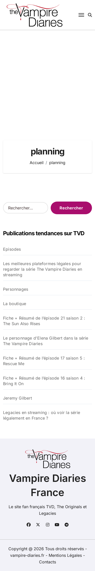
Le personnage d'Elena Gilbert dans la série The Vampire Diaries (45, 341)
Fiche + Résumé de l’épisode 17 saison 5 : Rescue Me (44, 361)
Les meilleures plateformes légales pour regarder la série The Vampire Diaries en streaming (42, 269)
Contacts (47, 561)
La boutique (14, 303)
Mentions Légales (66, 555)
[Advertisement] (47, 80)
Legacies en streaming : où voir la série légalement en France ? (41, 415)
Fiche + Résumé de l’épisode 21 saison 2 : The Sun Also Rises (44, 321)
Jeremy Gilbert (17, 398)
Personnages (15, 289)
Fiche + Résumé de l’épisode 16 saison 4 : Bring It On (44, 381)
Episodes (12, 249)
